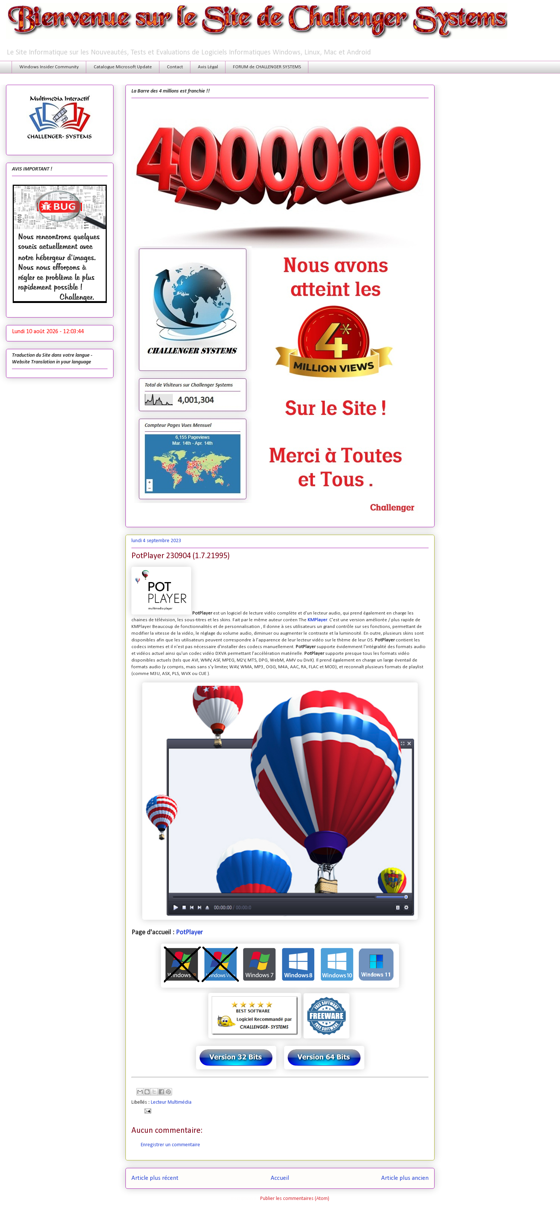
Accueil (280, 1178)
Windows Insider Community (49, 67)
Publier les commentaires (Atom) (294, 1198)
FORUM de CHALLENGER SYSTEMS (267, 67)
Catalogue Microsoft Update (123, 67)
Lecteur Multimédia (171, 1102)
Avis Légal (208, 67)
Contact (175, 67)
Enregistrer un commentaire (170, 1145)
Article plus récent (154, 1178)
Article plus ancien (405, 1178)
